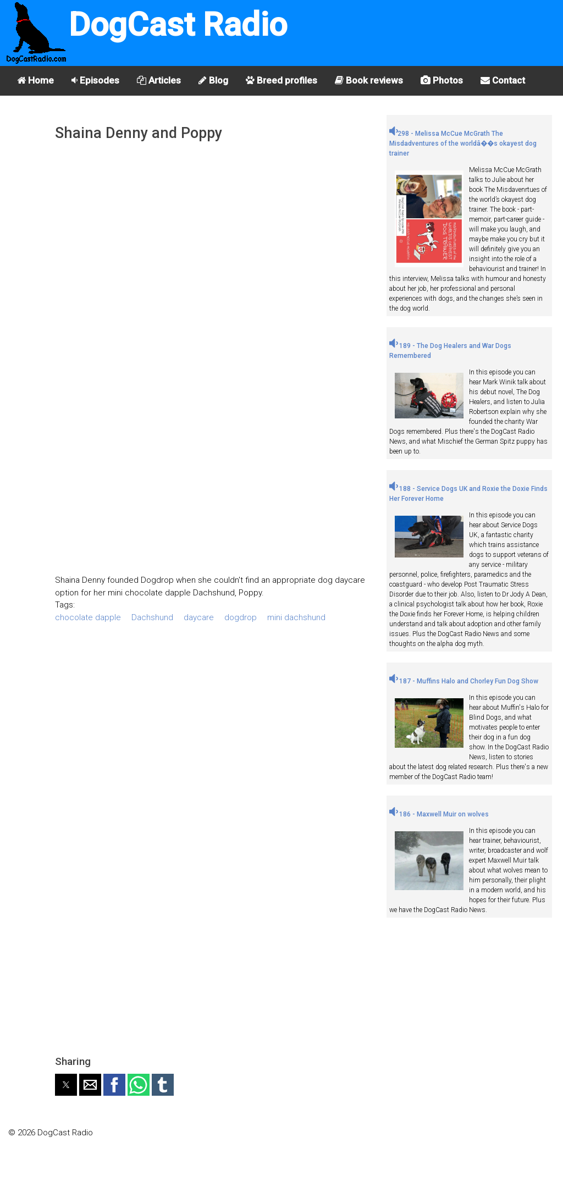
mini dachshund (296, 617)
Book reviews (369, 80)
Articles (159, 80)
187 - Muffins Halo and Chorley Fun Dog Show (463, 681)
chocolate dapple (88, 617)
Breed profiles (281, 80)
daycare (199, 617)
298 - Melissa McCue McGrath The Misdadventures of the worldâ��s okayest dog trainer (463, 143)
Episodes (95, 80)
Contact (503, 80)
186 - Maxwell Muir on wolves (439, 814)
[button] (66, 1085)
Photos (442, 80)
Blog (213, 80)
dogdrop (240, 617)
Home (35, 80)
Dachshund (152, 617)
